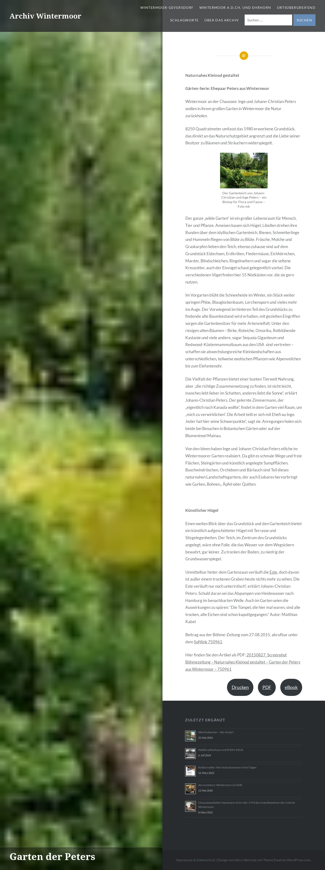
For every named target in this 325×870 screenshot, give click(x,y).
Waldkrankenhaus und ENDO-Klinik (220, 750)
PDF (266, 687)
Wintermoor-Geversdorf (166, 7)
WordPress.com (298, 860)
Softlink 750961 (208, 641)
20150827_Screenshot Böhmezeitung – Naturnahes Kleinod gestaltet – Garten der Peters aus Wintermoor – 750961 (242, 662)
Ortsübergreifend (296, 7)
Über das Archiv (221, 20)
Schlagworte (184, 20)
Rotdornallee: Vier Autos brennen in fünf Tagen (227, 767)
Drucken (240, 687)
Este (273, 572)
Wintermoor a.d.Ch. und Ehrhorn (235, 7)
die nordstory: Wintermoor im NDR (220, 785)
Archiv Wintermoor (45, 16)
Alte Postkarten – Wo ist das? (216, 732)
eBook (291, 687)
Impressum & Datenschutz (195, 860)
